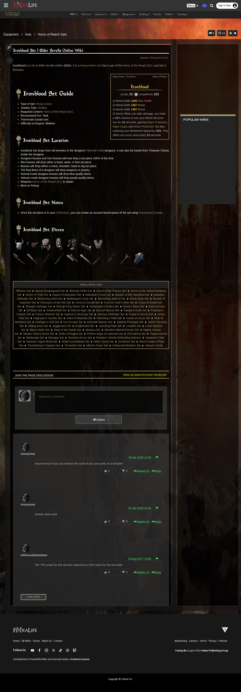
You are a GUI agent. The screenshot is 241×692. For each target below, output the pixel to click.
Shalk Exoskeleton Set (81, 341)
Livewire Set (143, 325)
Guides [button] (169, 14)
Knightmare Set (94, 325)
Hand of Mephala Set (79, 318)
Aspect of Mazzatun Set (66, 294)
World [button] (157, 14)
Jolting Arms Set (48, 325)
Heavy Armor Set (91, 65)
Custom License (80, 659)
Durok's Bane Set (133, 306)
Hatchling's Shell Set (109, 318)
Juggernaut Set (71, 325)
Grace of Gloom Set (141, 314)
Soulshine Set (132, 341)
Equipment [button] (129, 14)
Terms (203, 641)
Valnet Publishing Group (214, 650)
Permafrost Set (141, 333)
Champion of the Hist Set (55, 302)
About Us (47, 641)
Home (16, 641)
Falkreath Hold (99, 150)
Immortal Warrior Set (104, 322)
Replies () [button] (140, 471)
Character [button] (101, 14)
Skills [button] (115, 14)
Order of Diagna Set (75, 333)
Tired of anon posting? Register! (144, 375)
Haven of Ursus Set (138, 318)
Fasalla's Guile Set (135, 310)
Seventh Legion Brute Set (48, 341)
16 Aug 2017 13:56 (138, 558)
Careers (193, 641)
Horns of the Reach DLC (138, 65)
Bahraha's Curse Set (98, 294)
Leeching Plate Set (120, 325)
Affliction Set (23, 290)
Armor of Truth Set (36, 294)
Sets (28, 34)
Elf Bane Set (34, 310)
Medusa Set (97, 329)
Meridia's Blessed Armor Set (126, 329)
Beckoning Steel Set (49, 298)
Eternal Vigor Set (81, 310)
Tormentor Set (76, 345)
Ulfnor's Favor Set (100, 345)
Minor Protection (143, 126)
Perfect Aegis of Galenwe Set (109, 333)
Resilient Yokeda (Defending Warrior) (125, 337)
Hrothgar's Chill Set (52, 322)
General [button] (86, 14)
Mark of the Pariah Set (72, 329)
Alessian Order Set (80, 290)
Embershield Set (56, 310)
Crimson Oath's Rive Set (119, 302)
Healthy (42, 107)
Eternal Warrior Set (107, 310)
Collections (63, 212)
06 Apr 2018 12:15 (138, 457)
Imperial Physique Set (135, 322)
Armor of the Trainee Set (111, 290)
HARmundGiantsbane (35, 555)
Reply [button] (155, 471)
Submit (98, 419)
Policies (223, 641)
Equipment (11, 34)
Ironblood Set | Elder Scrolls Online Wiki (49, 51)
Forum (36, 641)
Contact (58, 641)
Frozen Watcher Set (47, 314)
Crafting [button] (144, 14)
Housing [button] (183, 14)
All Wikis (26, 641)
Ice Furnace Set (78, 322)
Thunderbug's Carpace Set (47, 345)
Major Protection (156, 122)
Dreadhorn (130, 76)
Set (34, 65)
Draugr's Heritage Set (39, 306)
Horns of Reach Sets (52, 34)
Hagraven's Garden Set (47, 318)
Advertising (181, 641)
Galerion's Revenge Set (78, 314)
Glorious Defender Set (110, 314)
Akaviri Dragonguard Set (50, 290)
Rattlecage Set (42, 337)
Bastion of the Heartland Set (132, 294)
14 (221, 33)
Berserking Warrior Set (111, 298)
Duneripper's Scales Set (104, 306)
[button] (192, 5)
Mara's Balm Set (44, 329)
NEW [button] (74, 14)
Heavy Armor (45, 103)
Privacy (213, 641)
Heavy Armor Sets (91, 284)
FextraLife (181, 650)
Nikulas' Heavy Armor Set (42, 333)
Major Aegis (119, 126)
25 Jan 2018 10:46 (138, 508)
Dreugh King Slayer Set (70, 306)
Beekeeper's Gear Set (79, 298)
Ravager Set (63, 337)
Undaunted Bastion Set (130, 345)
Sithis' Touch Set (110, 341)
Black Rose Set (139, 298)
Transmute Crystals (151, 212)
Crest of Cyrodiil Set (87, 302)
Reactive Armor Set (87, 337)
